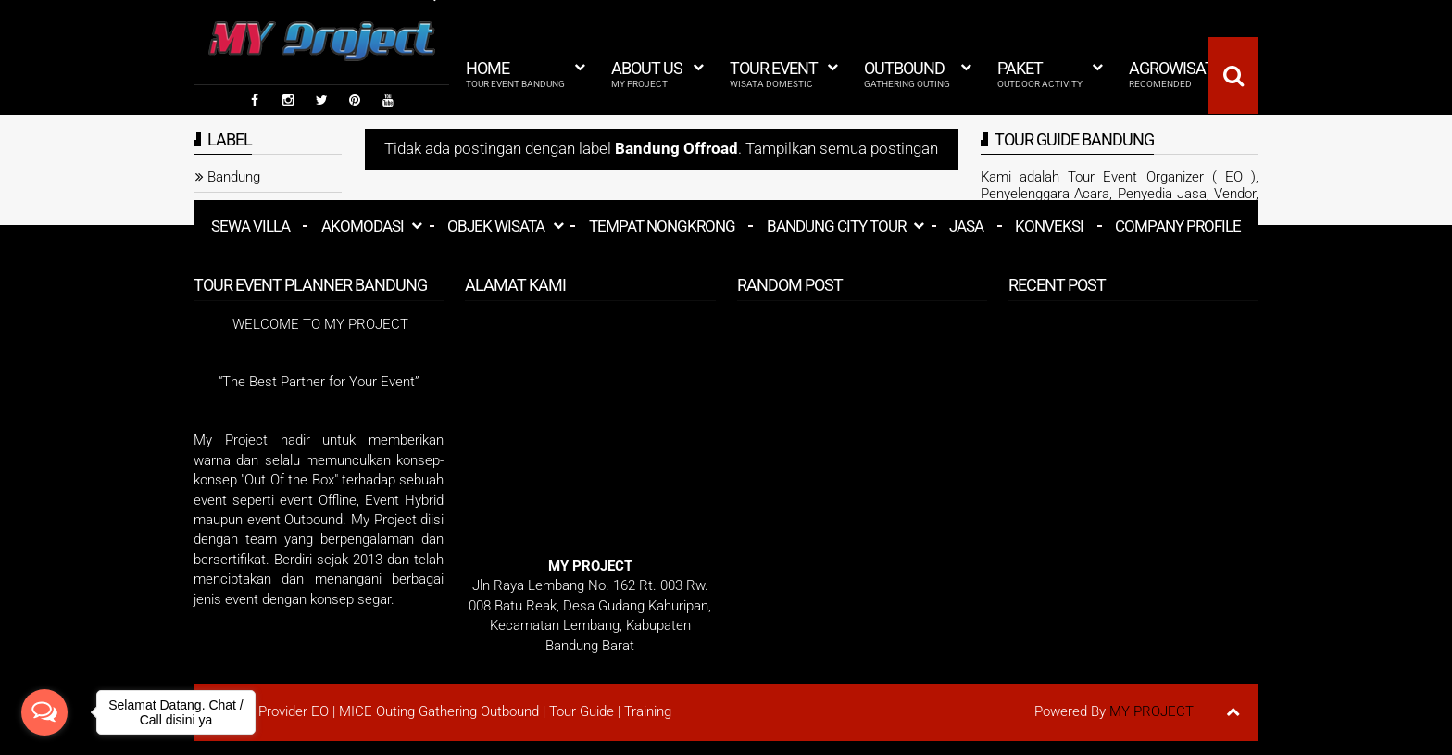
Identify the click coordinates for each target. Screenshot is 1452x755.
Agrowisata (1176, 74)
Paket (1040, 74)
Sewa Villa (250, 226)
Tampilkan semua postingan (841, 148)
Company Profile (1178, 226)
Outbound (907, 74)
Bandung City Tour (836, 226)
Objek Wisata (495, 226)
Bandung (233, 177)
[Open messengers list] (44, 712)
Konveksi (1049, 226)
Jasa (966, 226)
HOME (515, 74)
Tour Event (774, 74)
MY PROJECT (1151, 711)
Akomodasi (362, 226)
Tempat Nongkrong (662, 226)
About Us (646, 74)
